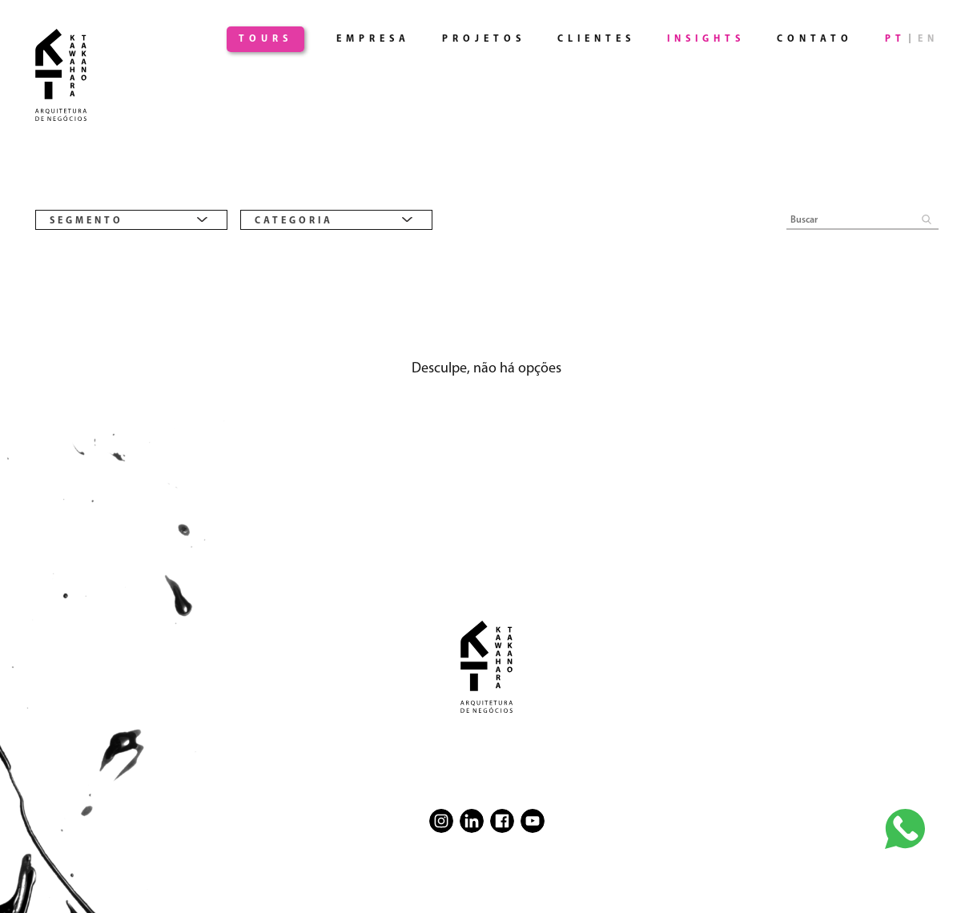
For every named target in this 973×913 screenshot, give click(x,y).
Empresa (373, 39)
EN (928, 39)
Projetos (483, 39)
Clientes (596, 39)
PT (895, 39)
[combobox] (131, 220)
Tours (265, 39)
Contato (815, 39)
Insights (706, 39)
